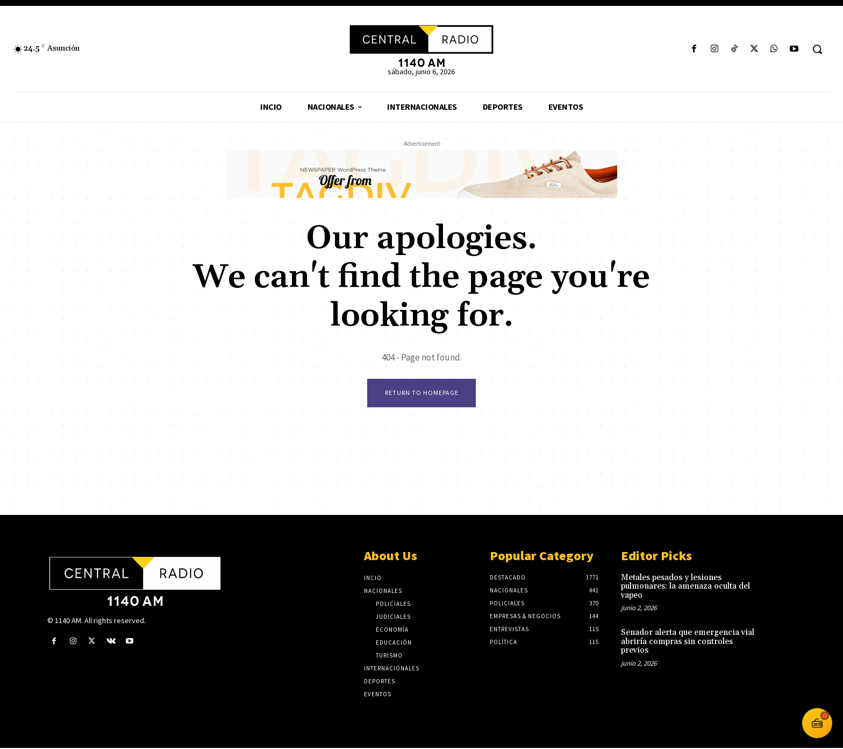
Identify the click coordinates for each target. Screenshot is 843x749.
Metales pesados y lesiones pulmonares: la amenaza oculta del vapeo (685, 588)
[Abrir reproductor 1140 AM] (817, 723)
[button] (817, 49)
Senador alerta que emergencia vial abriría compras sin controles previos (687, 643)
